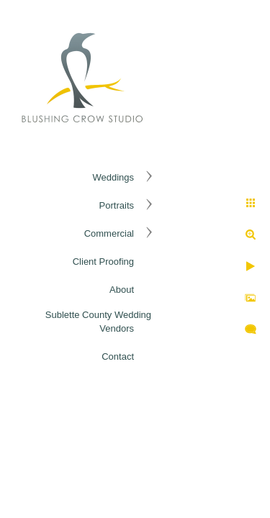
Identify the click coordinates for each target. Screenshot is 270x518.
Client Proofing (103, 261)
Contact (118, 356)
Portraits (116, 205)
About (121, 289)
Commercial (109, 233)
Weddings (113, 177)
